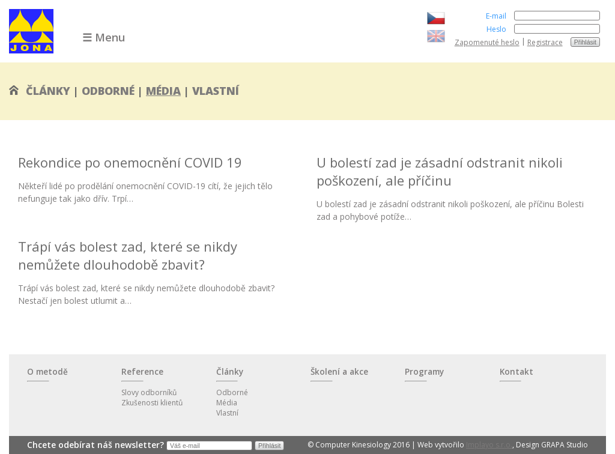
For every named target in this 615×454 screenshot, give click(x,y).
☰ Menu (103, 37)
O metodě (47, 371)
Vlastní (215, 90)
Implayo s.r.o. (489, 445)
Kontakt (516, 371)
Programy (424, 371)
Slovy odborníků (149, 392)
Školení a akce (339, 371)
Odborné (108, 90)
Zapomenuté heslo (487, 42)
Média (163, 90)
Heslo (496, 29)
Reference (142, 371)
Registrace (545, 42)
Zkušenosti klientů (152, 403)
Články (48, 90)
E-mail (496, 16)
